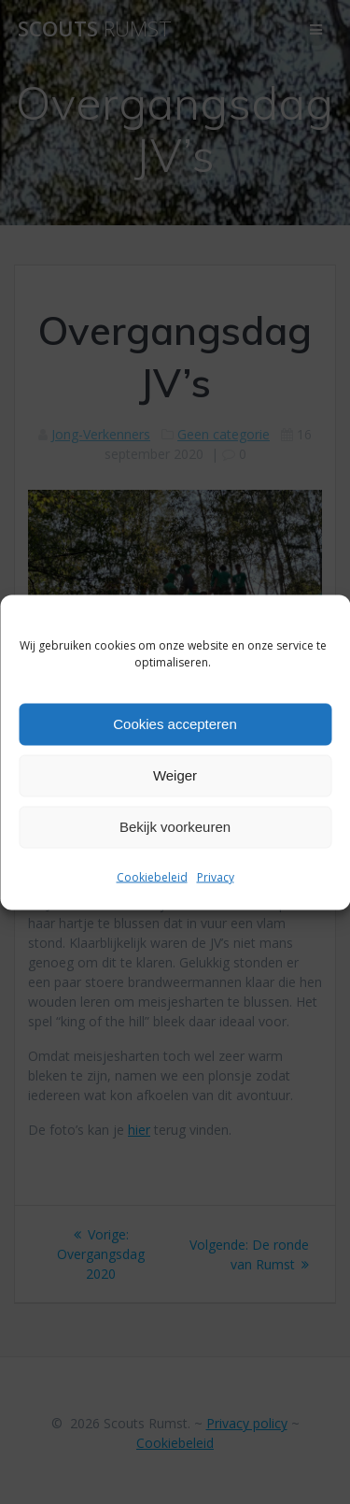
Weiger (175, 775)
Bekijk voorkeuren (175, 827)
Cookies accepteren (175, 724)
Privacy (215, 876)
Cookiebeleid (152, 876)
